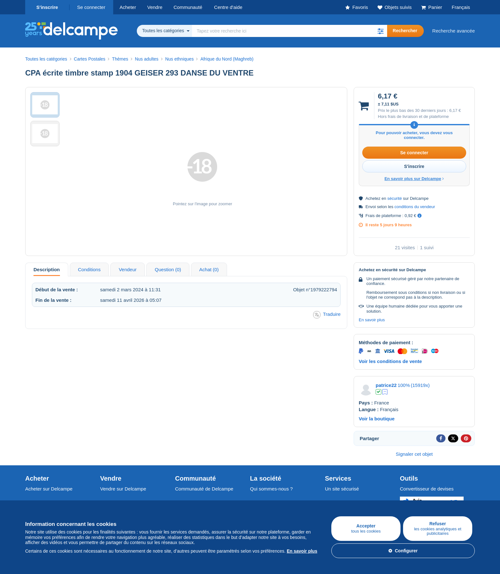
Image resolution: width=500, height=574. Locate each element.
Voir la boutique (376, 418)
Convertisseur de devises (426, 488)
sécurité (394, 198)
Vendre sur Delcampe (123, 488)
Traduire (327, 314)
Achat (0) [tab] (209, 269)
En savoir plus (372, 319)
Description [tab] (46, 269)
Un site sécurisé (342, 488)
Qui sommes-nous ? (271, 488)
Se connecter (91, 7)
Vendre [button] (155, 7)
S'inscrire (47, 7)
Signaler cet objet (414, 454)
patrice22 (386, 385)
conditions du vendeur (414, 206)
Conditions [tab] (89, 269)
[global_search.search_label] (289, 31)
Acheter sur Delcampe (48, 488)
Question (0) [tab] (168, 269)
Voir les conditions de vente (390, 361)
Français (461, 7)
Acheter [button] (128, 7)
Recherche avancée (453, 30)
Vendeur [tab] (127, 269)
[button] (380, 31)
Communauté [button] (187, 7)
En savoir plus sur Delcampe (414, 178)
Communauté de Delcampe (204, 488)
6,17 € (455, 110)
